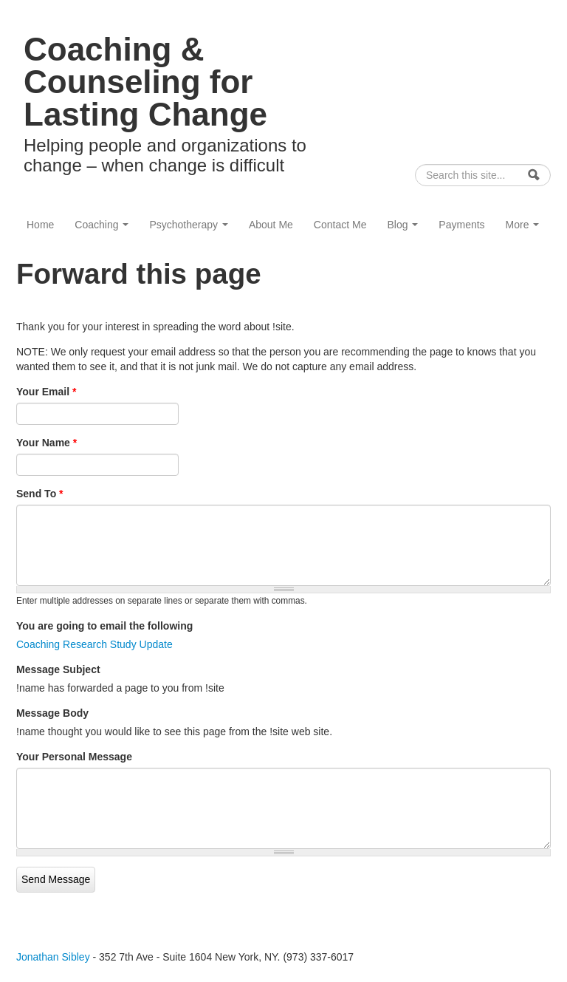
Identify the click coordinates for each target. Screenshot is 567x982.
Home (40, 225)
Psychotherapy (188, 225)
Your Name (46, 443)
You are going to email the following (104, 626)
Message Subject (58, 669)
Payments (461, 225)
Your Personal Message (74, 757)
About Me (271, 225)
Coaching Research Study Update (94, 644)
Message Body (52, 713)
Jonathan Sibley (53, 957)
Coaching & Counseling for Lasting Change (145, 81)
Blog (402, 225)
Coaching (101, 225)
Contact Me (340, 225)
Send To (39, 493)
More (523, 225)
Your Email (46, 392)
